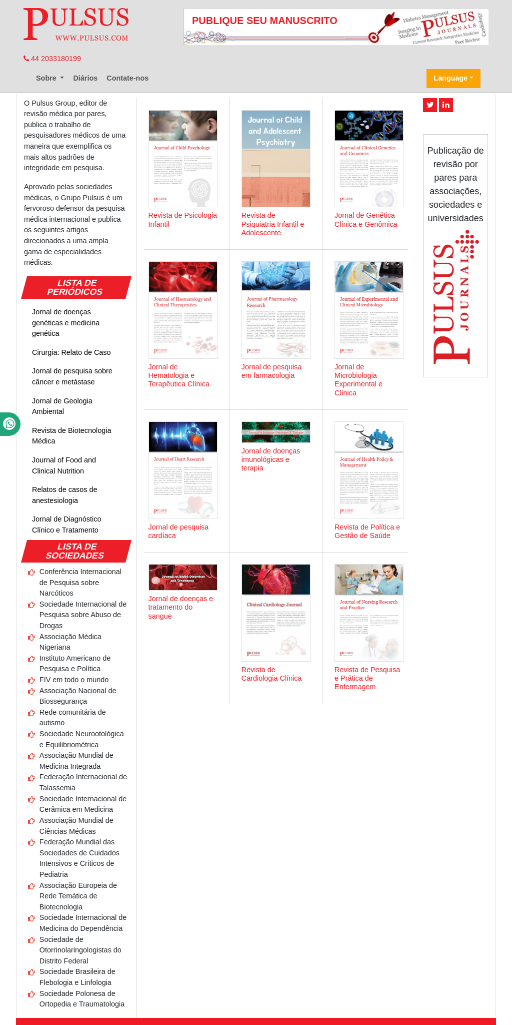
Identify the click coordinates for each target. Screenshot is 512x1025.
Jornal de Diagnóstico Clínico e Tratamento (66, 524)
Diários (85, 78)
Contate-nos (127, 78)
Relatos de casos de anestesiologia (64, 494)
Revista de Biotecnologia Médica (71, 435)
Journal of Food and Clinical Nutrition (64, 465)
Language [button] (451, 78)
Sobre (47, 78)
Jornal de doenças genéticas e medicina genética (66, 322)
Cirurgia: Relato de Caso (71, 352)
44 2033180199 (52, 59)
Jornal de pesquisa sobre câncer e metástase (72, 376)
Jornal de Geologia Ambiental (62, 406)
